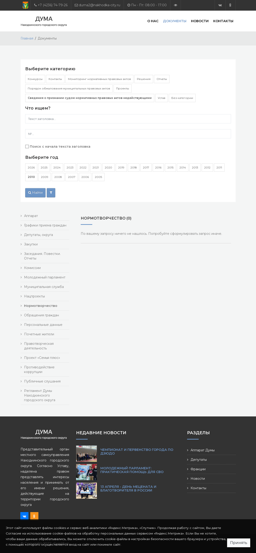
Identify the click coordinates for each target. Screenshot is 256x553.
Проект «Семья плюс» (42, 358)
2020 (108, 167)
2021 (96, 167)
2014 (182, 167)
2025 (44, 167)
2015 (170, 167)
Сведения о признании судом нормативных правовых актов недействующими (90, 98)
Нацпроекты (34, 296)
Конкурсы (35, 79)
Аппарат (31, 216)
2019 (121, 167)
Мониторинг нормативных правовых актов (99, 79)
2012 (207, 167)
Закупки (31, 244)
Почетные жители (39, 334)
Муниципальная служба (44, 287)
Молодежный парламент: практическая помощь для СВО (131, 470)
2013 (195, 167)
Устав (161, 98)
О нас (152, 21)
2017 (146, 167)
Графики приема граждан (45, 225)
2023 (70, 167)
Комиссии (32, 268)
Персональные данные (43, 325)
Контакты (223, 21)
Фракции (198, 469)
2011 (219, 167)
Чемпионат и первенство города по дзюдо (136, 451)
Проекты (122, 88)
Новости (200, 21)
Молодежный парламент (44, 277)
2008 (58, 177)
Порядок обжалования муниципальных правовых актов (69, 88)
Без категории (182, 98)
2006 (85, 177)
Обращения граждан (41, 315)
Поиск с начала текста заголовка (60, 146)
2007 (71, 177)
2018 (133, 167)
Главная (27, 38)
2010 (31, 177)
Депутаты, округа (38, 235)
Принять (238, 543)
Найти (35, 192)
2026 (31, 167)
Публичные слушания (42, 381)
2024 (57, 167)
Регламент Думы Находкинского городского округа (39, 395)
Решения (144, 79)
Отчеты (162, 79)
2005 (98, 177)
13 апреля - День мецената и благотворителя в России (128, 488)
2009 (44, 177)
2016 (158, 167)
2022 (83, 167)
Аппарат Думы (203, 450)
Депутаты (199, 460)
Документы (174, 21)
